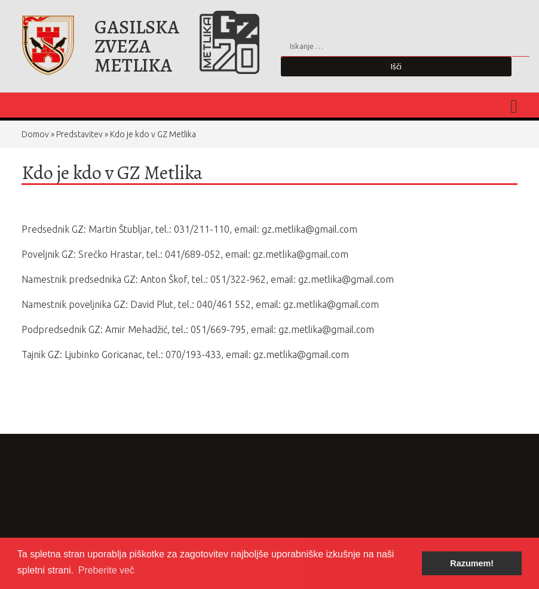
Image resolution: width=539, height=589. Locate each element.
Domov (35, 134)
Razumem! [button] (472, 563)
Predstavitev (79, 134)
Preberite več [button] (106, 570)
